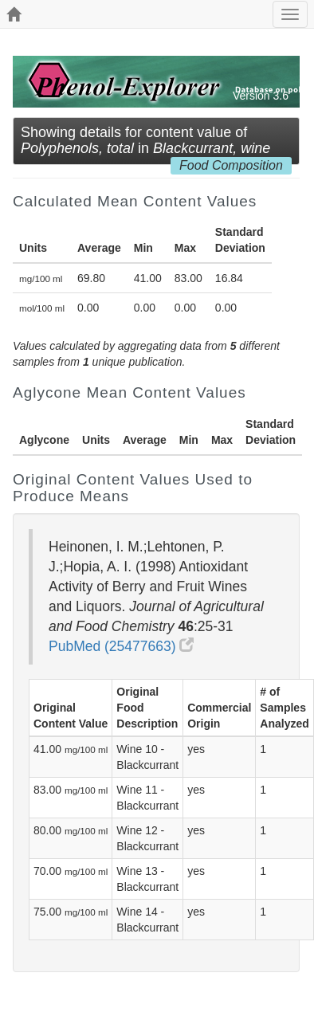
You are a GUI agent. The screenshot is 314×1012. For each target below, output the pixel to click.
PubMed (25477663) (121, 646)
